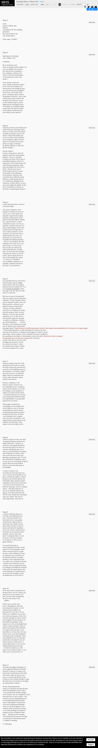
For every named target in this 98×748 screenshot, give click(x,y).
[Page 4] (5, 125)
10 (65, 4)
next (73, 4)
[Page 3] (5, 52)
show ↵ (95, 9)
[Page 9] (5, 512)
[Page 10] (6, 588)
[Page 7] (5, 361)
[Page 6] (5, 279)
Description (20, 4)
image (27, 4)
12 (70, 4)
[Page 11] (6, 665)
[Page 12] (6, 737)
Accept (91, 740)
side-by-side (34, 4)
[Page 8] (5, 437)
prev (47, 4)
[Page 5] (5, 202)
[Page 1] (5, 20)
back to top (92, 22)
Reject (91, 744)
